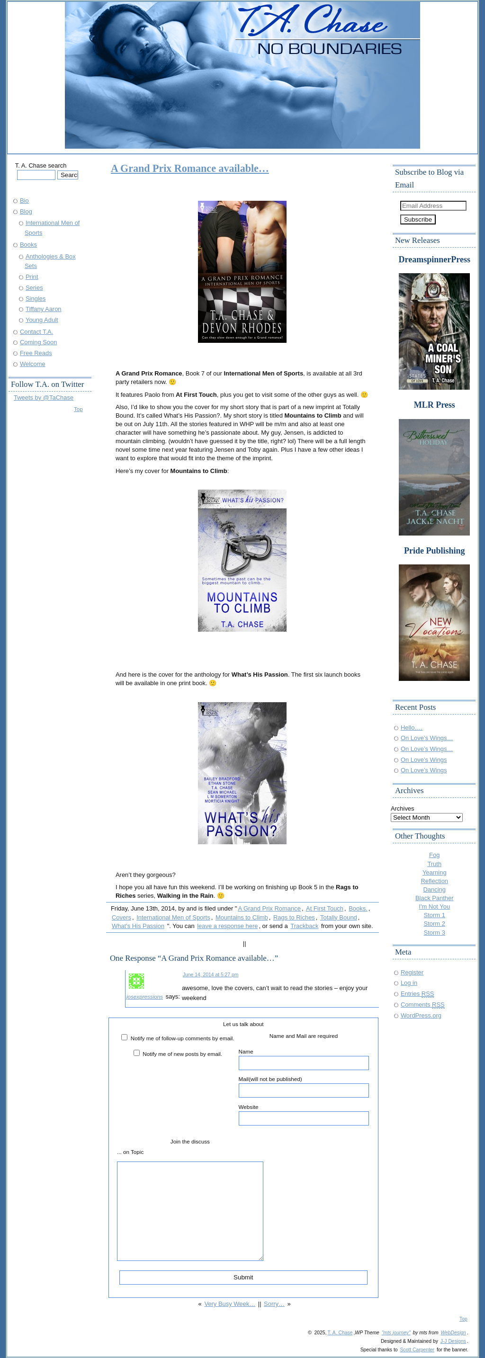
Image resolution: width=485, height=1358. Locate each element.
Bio (24, 200)
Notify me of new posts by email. (182, 1054)
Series (34, 287)
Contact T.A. (36, 331)
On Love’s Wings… (427, 738)
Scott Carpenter (417, 1349)
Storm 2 (434, 923)
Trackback (304, 925)
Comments (423, 1004)
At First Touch (324, 908)
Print (32, 276)
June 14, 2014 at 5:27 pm (211, 974)
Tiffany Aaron (44, 309)
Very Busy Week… (229, 1303)
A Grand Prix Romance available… (190, 168)
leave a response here (227, 925)
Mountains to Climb (242, 917)
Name (304, 1059)
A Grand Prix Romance (269, 908)
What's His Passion (138, 925)
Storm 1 (434, 915)
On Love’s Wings (424, 759)
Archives (402, 808)
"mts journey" (396, 1332)
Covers (121, 917)
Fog (434, 854)
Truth (434, 863)
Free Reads (36, 353)
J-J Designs (453, 1341)
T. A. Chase (339, 1332)
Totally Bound (338, 917)
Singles (35, 298)
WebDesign (453, 1332)
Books (28, 244)
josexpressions (144, 996)
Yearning (434, 872)
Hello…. (411, 727)
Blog (26, 211)
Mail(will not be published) (304, 1087)
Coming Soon (38, 342)
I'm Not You (434, 906)
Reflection (434, 880)
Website (304, 1115)
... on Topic (130, 1152)
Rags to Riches (294, 917)
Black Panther (434, 898)
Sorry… (274, 1303)
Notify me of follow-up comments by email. (182, 1038)
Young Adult (42, 319)
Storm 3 (434, 932)
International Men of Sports (173, 917)
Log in (409, 982)
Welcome (32, 363)
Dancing (434, 889)
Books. (358, 908)
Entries (417, 993)
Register (412, 972)
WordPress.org (421, 1015)
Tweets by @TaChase (43, 397)
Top (78, 409)
